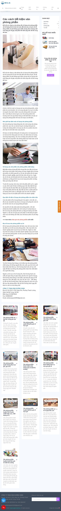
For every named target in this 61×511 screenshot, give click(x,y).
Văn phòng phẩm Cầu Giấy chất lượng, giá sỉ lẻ (49, 319)
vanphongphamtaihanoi (15, 508)
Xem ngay (50, 75)
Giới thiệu (51, 38)
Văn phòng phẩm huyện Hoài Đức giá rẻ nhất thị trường (9, 461)
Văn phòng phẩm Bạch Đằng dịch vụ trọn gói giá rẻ (49, 364)
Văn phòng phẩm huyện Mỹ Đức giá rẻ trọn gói (29, 410)
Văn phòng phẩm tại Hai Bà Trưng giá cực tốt (9, 319)
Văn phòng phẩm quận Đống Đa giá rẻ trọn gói (29, 324)
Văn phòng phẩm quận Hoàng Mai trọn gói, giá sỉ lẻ (9, 364)
